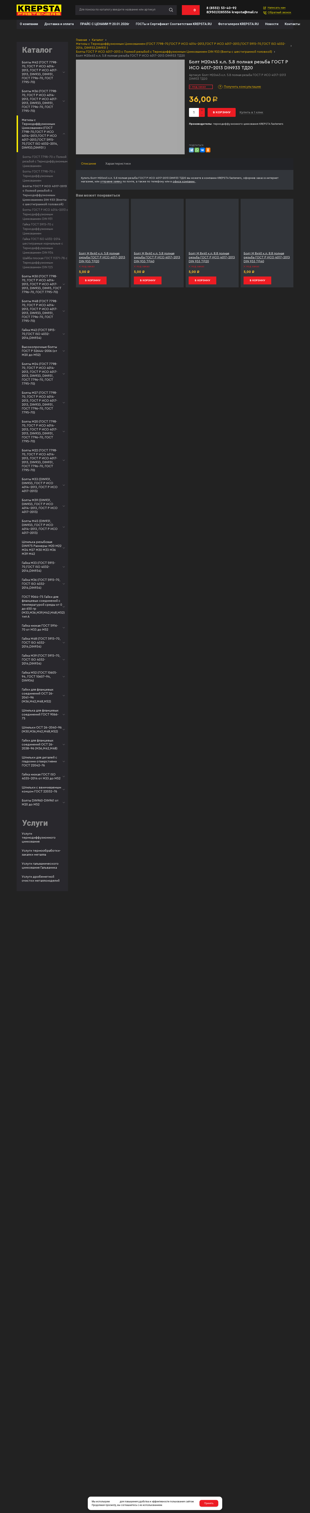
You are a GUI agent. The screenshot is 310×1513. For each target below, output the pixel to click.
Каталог (97, 39)
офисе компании (184, 181)
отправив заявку (111, 181)
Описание (88, 163)
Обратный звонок (279, 12)
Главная (81, 39)
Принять (209, 1503)
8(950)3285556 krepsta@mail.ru (232, 12)
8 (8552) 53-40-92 (221, 8)
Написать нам (276, 7)
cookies (114, 1501)
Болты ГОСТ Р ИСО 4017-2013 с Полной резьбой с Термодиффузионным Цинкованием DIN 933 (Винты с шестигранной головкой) (174, 51)
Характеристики (118, 163)
